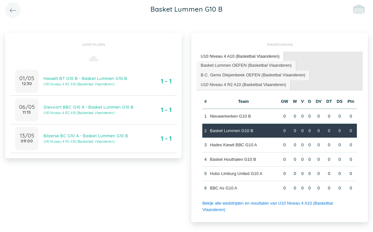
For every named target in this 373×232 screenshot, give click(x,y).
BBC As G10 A (223, 188)
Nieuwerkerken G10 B (230, 116)
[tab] (240, 57)
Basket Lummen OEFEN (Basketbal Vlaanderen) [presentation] (246, 65)
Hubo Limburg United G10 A (236, 173)
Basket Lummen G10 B (231, 130)
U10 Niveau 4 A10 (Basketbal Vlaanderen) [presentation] (240, 56)
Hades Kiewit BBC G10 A (233, 144)
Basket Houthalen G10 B (233, 159)
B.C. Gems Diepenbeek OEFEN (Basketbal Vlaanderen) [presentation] (253, 74)
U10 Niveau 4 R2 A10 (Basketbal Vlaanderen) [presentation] (243, 84)
